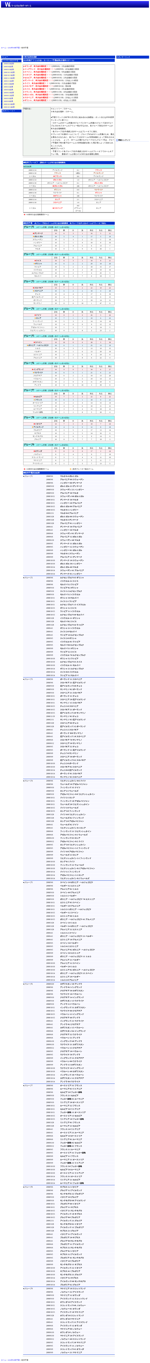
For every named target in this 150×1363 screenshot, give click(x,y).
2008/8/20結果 (9, 64)
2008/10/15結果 (9, 75)
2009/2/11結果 (9, 81)
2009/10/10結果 (9, 104)
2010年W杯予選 (14, 48)
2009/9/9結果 (8, 101)
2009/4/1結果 (8, 87)
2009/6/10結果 (9, 93)
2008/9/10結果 (9, 69)
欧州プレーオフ (9, 111)
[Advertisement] (75, 26)
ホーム (3, 48)
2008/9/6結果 (8, 66)
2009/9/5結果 (8, 98)
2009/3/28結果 (9, 84)
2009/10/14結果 (9, 107)
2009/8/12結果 (9, 95)
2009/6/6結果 (8, 90)
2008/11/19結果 (9, 78)
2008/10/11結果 (9, 72)
